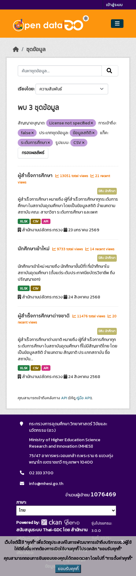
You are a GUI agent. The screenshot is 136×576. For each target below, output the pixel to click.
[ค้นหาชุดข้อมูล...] (60, 70)
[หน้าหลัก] (16, 49)
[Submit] (109, 70)
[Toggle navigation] (117, 23)
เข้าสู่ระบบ (114, 5)
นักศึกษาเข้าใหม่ (34, 249)
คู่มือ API (83, 398)
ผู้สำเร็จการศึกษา (36, 176)
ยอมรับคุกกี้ (68, 569)
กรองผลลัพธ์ (33, 153)
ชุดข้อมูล (36, 49)
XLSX (24, 221)
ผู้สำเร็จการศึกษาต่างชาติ (44, 316)
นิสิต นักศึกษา (107, 191)
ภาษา (20, 502)
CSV (36, 221)
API (45, 221)
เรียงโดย (26, 89)
